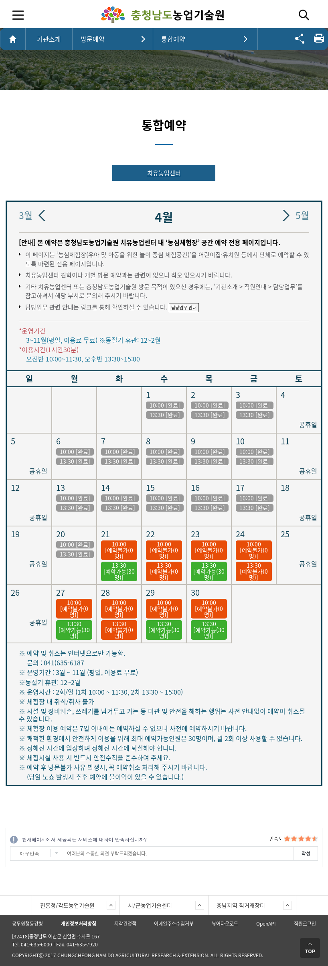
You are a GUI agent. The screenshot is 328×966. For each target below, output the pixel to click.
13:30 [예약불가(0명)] (164, 571)
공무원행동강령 (27, 923)
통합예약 (173, 39)
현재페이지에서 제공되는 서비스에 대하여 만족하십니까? (84, 839)
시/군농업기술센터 (150, 905)
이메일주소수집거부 (174, 923)
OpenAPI (266, 923)
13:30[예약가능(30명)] (119, 571)
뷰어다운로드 (225, 923)
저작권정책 (125, 923)
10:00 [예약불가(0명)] (119, 550)
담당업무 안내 (183, 307)
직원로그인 (305, 923)
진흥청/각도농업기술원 (67, 905)
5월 (302, 215)
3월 (25, 215)
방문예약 (93, 39)
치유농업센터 (164, 173)
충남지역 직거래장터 (241, 905)
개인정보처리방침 (78, 923)
